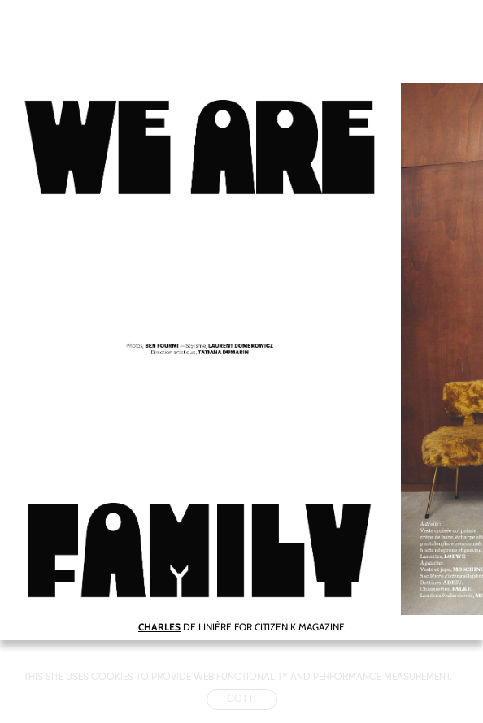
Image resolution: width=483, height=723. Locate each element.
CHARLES (159, 627)
